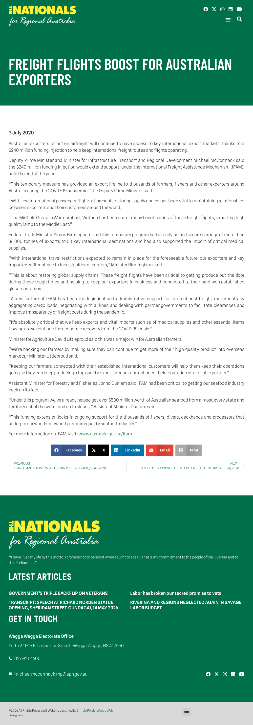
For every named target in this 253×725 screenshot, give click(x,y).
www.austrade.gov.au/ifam (105, 433)
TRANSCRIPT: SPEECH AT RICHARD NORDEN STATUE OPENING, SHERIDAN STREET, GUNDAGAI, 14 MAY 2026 (63, 605)
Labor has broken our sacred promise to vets (175, 593)
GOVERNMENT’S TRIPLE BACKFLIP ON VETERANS (58, 593)
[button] (228, 20)
